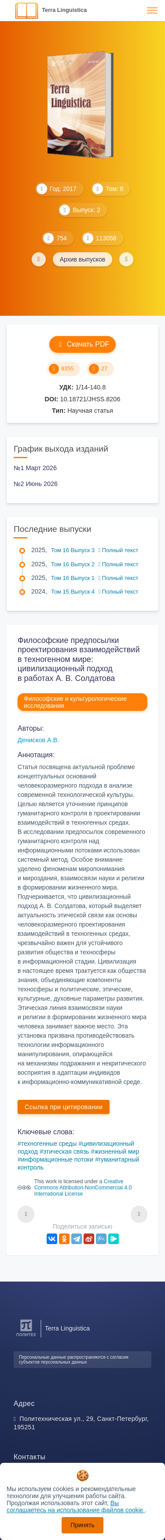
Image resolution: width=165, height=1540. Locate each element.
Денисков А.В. (38, 740)
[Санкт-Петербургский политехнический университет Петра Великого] (26, 1336)
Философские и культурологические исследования (75, 702)
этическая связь (66, 1151)
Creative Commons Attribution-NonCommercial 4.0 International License (83, 1187)
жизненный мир (117, 1151)
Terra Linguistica (64, 10)
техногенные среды (49, 1143)
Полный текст (119, 550)
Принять (82, 1525)
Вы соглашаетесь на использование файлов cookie (76, 1506)
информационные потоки (57, 1159)
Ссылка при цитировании (64, 1106)
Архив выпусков (83, 259)
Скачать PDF (82, 344)
